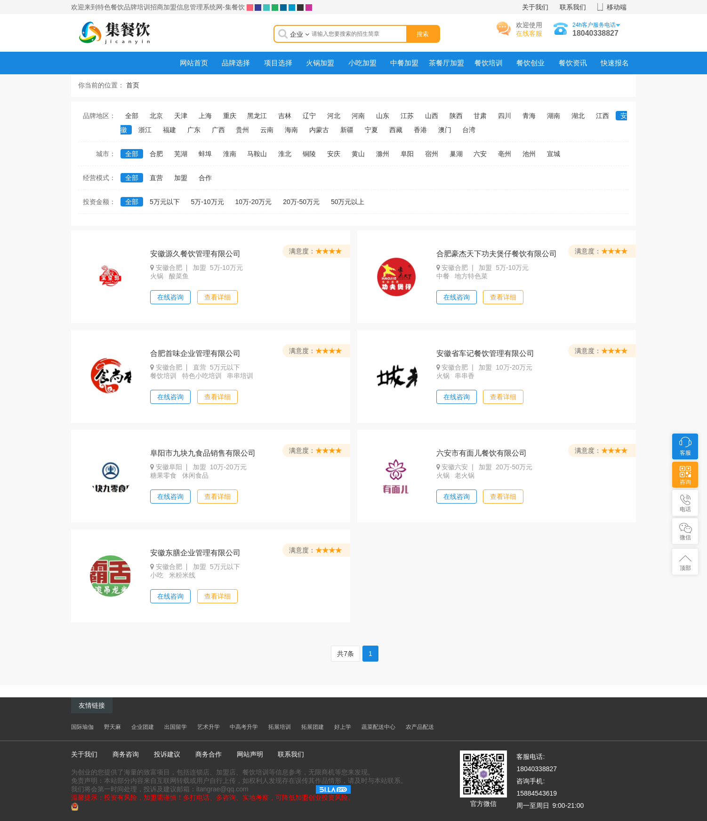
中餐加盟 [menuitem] (404, 63)
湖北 (578, 115)
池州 (529, 154)
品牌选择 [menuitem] (236, 63)
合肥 (156, 154)
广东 (194, 130)
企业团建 (142, 727)
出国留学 (175, 727)
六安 (480, 154)
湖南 (553, 115)
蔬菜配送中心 (378, 727)
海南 (291, 130)
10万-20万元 (253, 201)
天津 (180, 115)
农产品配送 (420, 727)
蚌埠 (205, 154)
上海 (205, 115)
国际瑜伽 (82, 727)
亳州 (504, 154)
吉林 (284, 115)
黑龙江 (257, 115)
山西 (431, 115)
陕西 (456, 115)
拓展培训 (279, 727)
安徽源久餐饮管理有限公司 (195, 254)
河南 (358, 115)
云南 (266, 130)
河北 (333, 115)
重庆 (229, 115)
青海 (529, 115)
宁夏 (371, 130)
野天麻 (112, 727)
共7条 (345, 653)
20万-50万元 (301, 201)
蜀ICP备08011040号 (282, 789)
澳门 (444, 130)
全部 (131, 115)
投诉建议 (167, 754)
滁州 (382, 154)
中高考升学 (244, 727)
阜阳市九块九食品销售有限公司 (203, 453)
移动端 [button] (617, 7)
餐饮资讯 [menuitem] (573, 63)
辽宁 (309, 115)
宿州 (431, 154)
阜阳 (407, 154)
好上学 (342, 727)
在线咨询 (170, 297)
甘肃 (480, 115)
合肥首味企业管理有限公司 (195, 353)
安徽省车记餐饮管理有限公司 (485, 353)
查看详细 (217, 297)
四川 (504, 115)
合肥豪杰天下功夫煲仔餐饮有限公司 (496, 254)
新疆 (347, 130)
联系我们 (573, 7)
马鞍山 (257, 154)
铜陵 (309, 154)
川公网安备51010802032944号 (123, 806)
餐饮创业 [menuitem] (530, 63)
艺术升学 (208, 727)
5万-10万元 (207, 201)
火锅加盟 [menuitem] (320, 63)
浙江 (145, 130)
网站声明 (250, 754)
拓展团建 (312, 727)
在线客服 (529, 33)
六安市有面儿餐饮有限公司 (481, 453)
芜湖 (180, 154)
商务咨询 (125, 754)
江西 (602, 115)
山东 (382, 115)
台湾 (468, 130)
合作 (205, 178)
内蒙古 (319, 130)
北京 (156, 115)
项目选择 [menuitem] (278, 63)
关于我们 (535, 7)
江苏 (407, 115)
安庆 (333, 154)
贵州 (242, 130)
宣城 (553, 154)
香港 (420, 130)
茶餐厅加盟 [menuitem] (446, 63)
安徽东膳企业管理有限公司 (195, 553)
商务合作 (208, 754)
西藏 (395, 130)
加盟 (180, 178)
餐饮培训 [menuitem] (488, 63)
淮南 (229, 154)
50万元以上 (348, 201)
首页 (132, 85)
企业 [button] (299, 34)
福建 (169, 130)
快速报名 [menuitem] (615, 63)
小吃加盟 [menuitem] (362, 63)
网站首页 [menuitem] (194, 63)
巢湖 (456, 154)
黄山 (358, 154)
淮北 (284, 154)
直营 (156, 178)
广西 (218, 130)
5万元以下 (165, 201)
